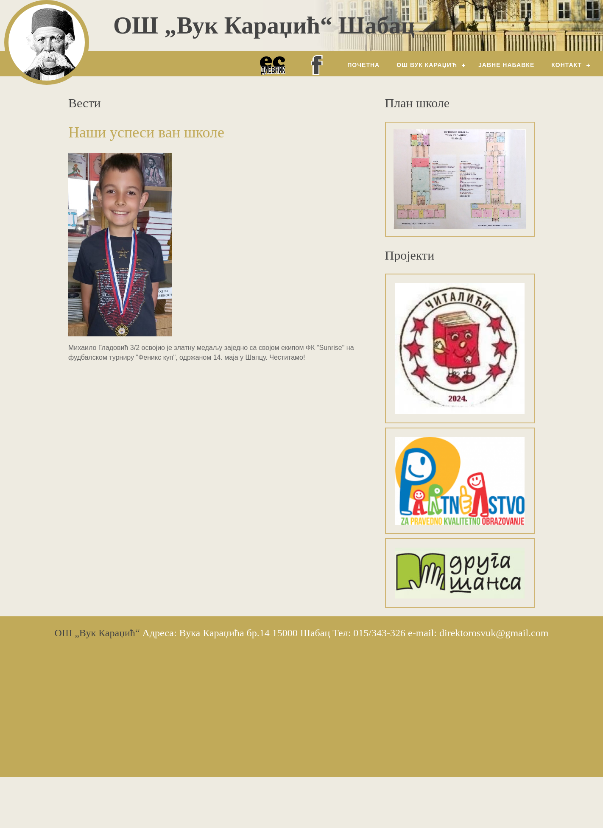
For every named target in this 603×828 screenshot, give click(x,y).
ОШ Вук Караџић (426, 65)
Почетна (363, 65)
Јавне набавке (506, 65)
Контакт (566, 65)
